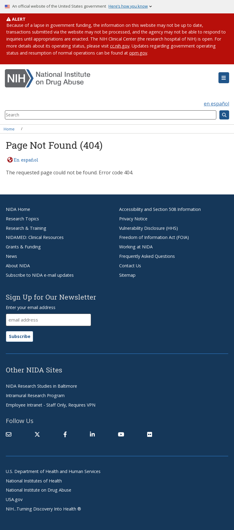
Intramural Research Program (35, 395)
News (11, 256)
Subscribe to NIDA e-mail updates (40, 275)
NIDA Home (18, 209)
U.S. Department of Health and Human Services (53, 471)
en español (216, 103)
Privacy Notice (133, 219)
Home (9, 128)
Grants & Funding (23, 247)
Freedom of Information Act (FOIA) (154, 237)
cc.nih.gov (119, 46)
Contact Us (130, 266)
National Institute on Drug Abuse (38, 490)
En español (26, 160)
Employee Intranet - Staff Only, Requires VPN (50, 405)
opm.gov (138, 53)
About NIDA (18, 266)
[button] (223, 77)
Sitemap (127, 275)
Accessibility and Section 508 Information (160, 209)
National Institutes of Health (34, 481)
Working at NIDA (136, 247)
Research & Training (26, 228)
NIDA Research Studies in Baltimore (41, 386)
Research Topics (22, 219)
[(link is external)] (37, 434)
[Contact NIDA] (8, 434)
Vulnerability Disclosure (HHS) (148, 228)
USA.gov (14, 499)
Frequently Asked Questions (147, 256)
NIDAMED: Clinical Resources (35, 237)
